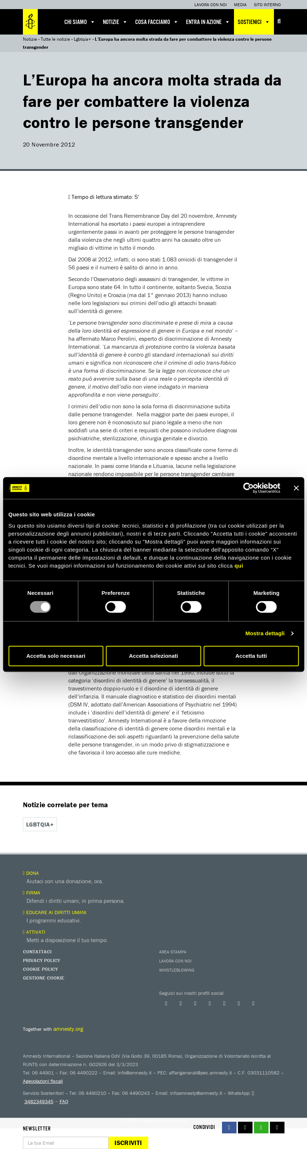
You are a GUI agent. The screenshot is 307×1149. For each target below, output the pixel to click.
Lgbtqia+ (82, 39)
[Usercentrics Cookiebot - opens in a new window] (248, 488)
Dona (31, 872)
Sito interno (267, 4)
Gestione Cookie (43, 977)
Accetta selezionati (153, 656)
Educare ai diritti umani (54, 912)
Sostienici (254, 22)
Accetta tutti (251, 656)
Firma (31, 892)
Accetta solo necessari (55, 656)
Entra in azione (208, 22)
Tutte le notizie (55, 39)
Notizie (115, 22)
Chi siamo (80, 22)
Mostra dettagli (264, 633)
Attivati (34, 931)
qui (238, 566)
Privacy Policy (41, 960)
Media (240, 4)
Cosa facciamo (157, 22)
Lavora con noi (210, 4)
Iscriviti (128, 1142)
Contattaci (37, 951)
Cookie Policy (40, 968)
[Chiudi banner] (296, 488)
